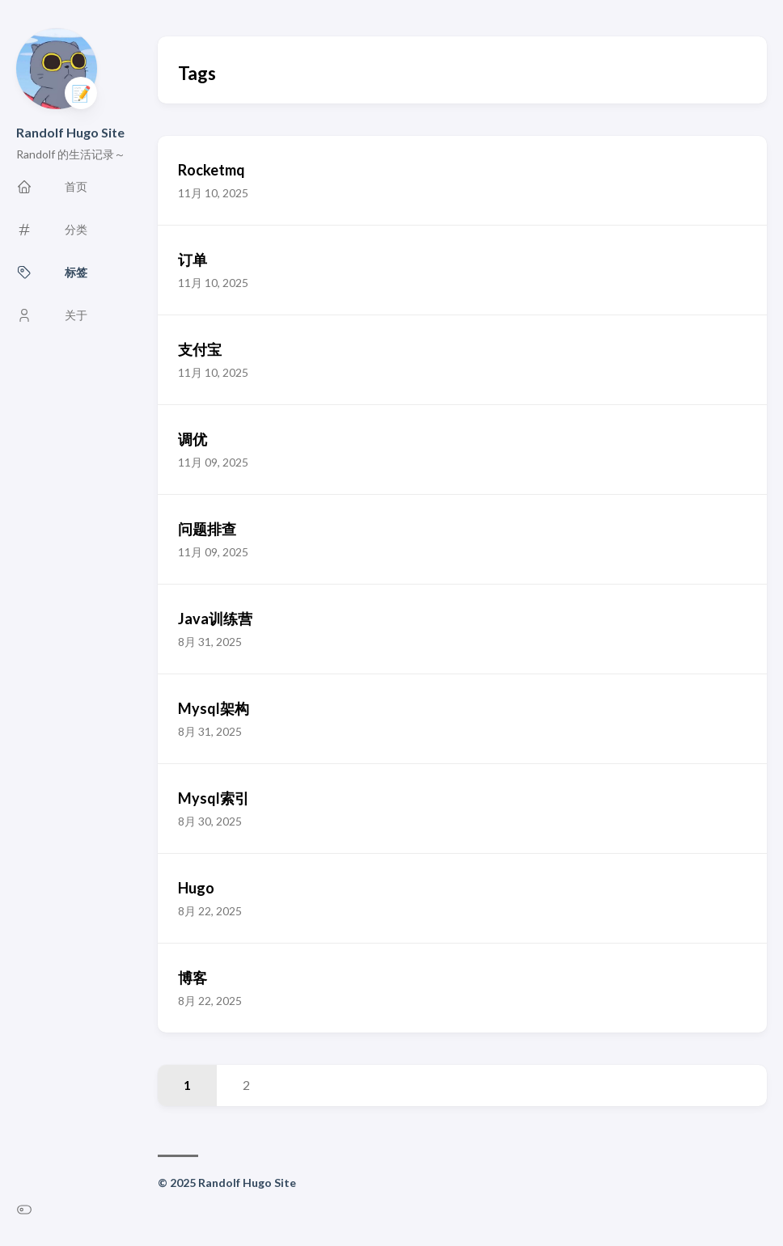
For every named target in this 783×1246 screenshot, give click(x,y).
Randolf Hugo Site (70, 132)
